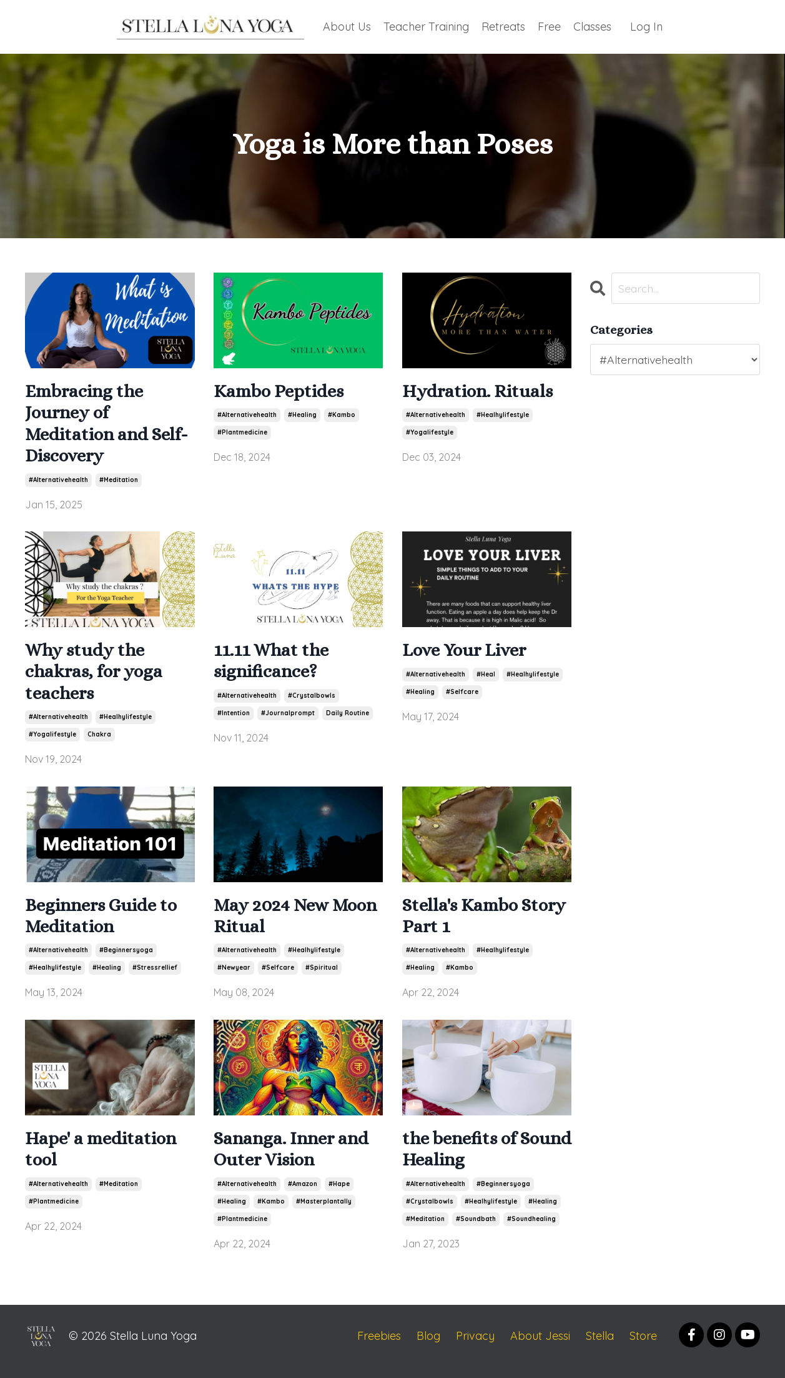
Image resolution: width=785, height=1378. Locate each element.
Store (643, 1346)
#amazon (302, 1194)
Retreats (503, 26)
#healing (302, 416)
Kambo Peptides (282, 392)
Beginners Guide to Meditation (104, 924)
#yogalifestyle (429, 434)
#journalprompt (288, 719)
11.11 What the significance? (274, 666)
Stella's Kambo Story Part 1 (463, 924)
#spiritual (321, 977)
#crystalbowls (311, 701)
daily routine (347, 719)
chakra (99, 741)
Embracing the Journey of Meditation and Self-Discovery (109, 425)
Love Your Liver (467, 655)
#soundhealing (531, 1229)
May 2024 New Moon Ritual (298, 924)
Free (549, 26)
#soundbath (476, 1229)
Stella (600, 1346)
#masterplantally (324, 1212)
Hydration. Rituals (479, 392)
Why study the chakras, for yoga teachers (97, 677)
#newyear (233, 977)
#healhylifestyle (502, 416)
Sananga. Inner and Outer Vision (295, 1159)
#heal (485, 679)
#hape (339, 1194)
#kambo (341, 416)
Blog (428, 1346)
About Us (346, 26)
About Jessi (540, 1346)
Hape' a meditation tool (104, 1159)
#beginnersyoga (126, 959)
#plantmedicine (242, 434)
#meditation (118, 484)
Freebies (379, 1346)
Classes (592, 26)
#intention (233, 719)
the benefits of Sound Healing (463, 1159)
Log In (646, 26)
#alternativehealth (58, 484)
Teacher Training (425, 26)
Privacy (475, 1346)
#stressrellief (154, 977)
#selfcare (462, 697)
